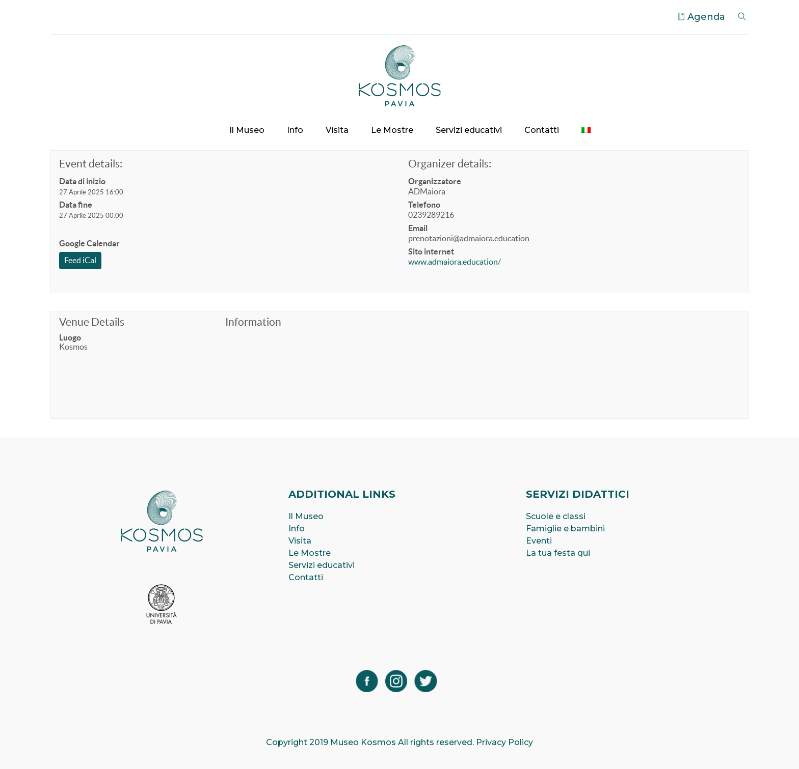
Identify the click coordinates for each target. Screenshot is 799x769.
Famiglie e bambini (565, 528)
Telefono (424, 204)
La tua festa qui (558, 553)
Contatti (541, 130)
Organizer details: (449, 163)
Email (418, 228)
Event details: (90, 163)
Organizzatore (434, 181)
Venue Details (91, 322)
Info (295, 130)
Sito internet (431, 251)
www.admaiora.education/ (454, 261)
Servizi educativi (469, 130)
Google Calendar (89, 243)
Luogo (70, 337)
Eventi (539, 541)
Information (253, 322)
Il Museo (246, 130)
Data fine (75, 204)
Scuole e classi (555, 516)
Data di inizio (82, 181)
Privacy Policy (504, 742)
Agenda (706, 16)
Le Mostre (392, 130)
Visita (337, 130)
